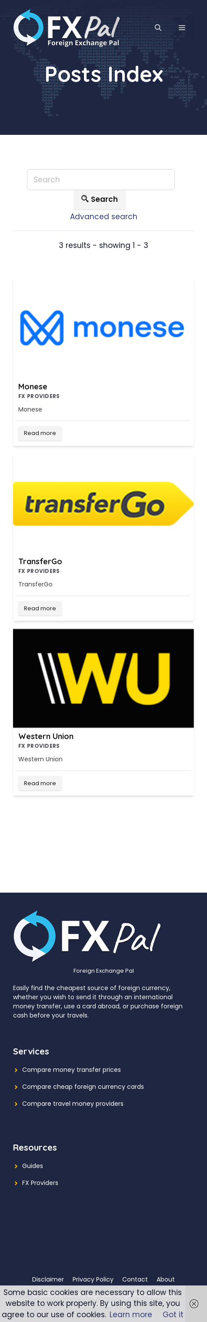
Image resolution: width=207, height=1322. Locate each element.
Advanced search (103, 216)
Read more (40, 433)
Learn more (131, 1314)
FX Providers (40, 1182)
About (166, 1279)
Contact (135, 1279)
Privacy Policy (93, 1279)
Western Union (45, 736)
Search (99, 199)
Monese (32, 387)
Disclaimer (48, 1279)
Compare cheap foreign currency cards (83, 1086)
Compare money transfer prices (71, 1069)
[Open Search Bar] (158, 28)
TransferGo (40, 561)
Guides (32, 1165)
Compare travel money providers (73, 1103)
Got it (173, 1314)
